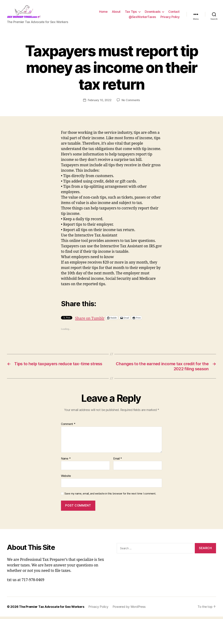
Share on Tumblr (90, 320)
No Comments (131, 102)
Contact (174, 13)
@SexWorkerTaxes (142, 18)
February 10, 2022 (99, 102)
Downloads (153, 13)
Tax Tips (131, 13)
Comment (68, 426)
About (116, 13)
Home (103, 13)
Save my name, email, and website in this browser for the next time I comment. (110, 495)
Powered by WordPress (129, 609)
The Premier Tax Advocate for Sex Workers (51, 609)
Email (117, 461)
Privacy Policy (170, 18)
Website (66, 478)
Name (66, 461)
